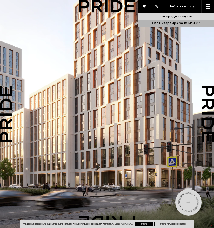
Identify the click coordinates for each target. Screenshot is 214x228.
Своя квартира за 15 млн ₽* (176, 23)
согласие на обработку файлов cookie (80, 224)
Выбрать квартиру (182, 6)
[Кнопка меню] (208, 6)
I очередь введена (176, 16)
